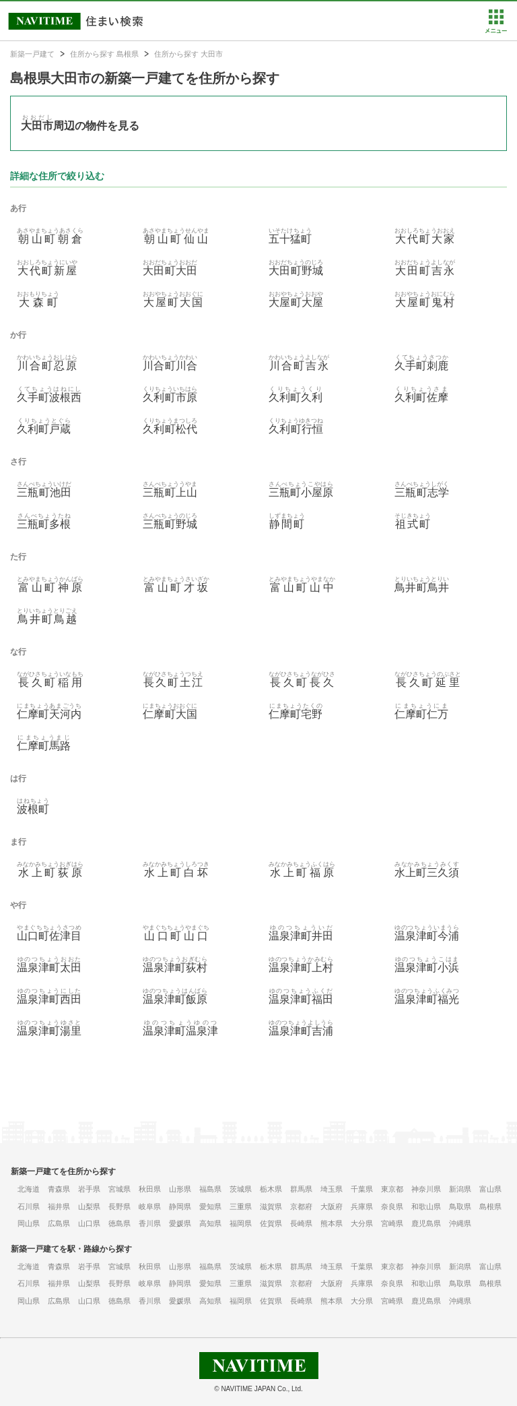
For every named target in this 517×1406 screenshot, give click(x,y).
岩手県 (89, 1189)
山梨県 (89, 1206)
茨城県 (241, 1189)
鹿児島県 (426, 1223)
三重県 (241, 1206)
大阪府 (331, 1206)
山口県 (89, 1223)
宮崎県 (392, 1223)
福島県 (210, 1189)
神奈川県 (426, 1189)
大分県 (362, 1223)
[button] (496, 30)
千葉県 (362, 1189)
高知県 (210, 1223)
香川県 (150, 1223)
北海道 (29, 1189)
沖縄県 (460, 1223)
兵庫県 (362, 1206)
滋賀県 (271, 1206)
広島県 (59, 1223)
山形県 (180, 1189)
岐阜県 (150, 1206)
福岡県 (241, 1223)
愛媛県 (180, 1223)
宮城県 (119, 1189)
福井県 (59, 1206)
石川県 (29, 1206)
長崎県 (301, 1223)
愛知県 (210, 1206)
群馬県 (301, 1189)
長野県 (119, 1206)
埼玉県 (331, 1189)
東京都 (392, 1189)
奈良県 (392, 1206)
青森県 (59, 1189)
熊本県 (331, 1223)
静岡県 (180, 1206)
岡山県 (29, 1223)
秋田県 (150, 1189)
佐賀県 (271, 1223)
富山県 (490, 1189)
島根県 (490, 1206)
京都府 (301, 1206)
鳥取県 (460, 1206)
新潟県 (460, 1189)
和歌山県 (426, 1206)
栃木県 (271, 1189)
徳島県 (119, 1223)
